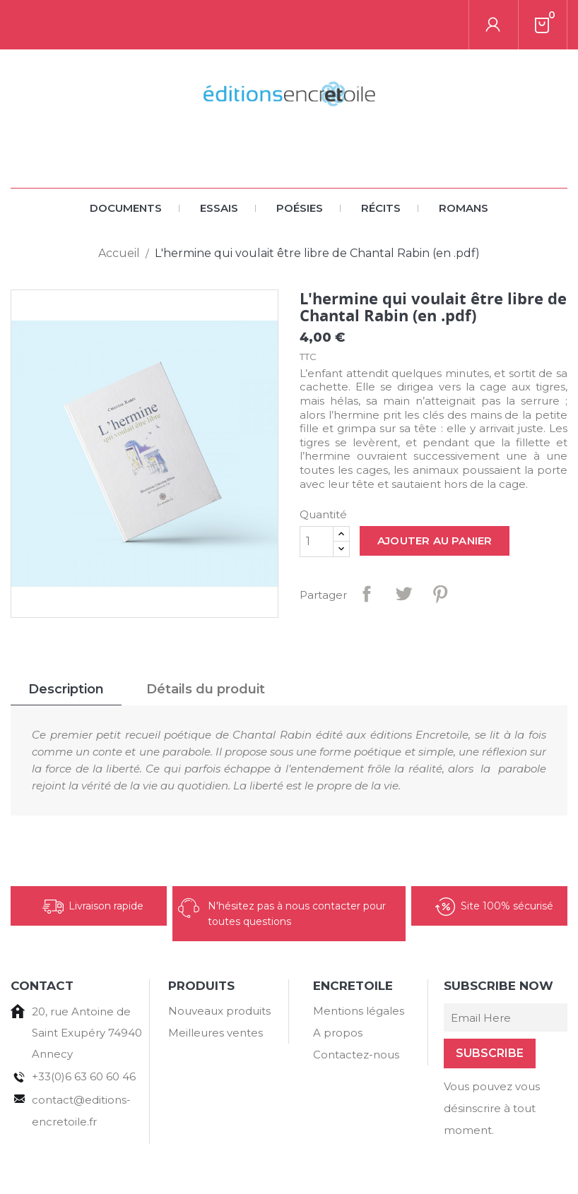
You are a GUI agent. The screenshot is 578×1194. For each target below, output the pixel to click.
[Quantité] (317, 492)
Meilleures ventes (215, 983)
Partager (367, 544)
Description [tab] (66, 639)
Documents (126, 158)
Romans (463, 158)
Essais (219, 158)
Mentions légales (358, 961)
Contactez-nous (356, 1005)
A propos (337, 983)
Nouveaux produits (219, 961)
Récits (381, 158)
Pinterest (440, 544)
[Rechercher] (98, 24)
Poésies (299, 158)
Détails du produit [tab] (205, 639)
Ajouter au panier (434, 491)
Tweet (403, 544)
